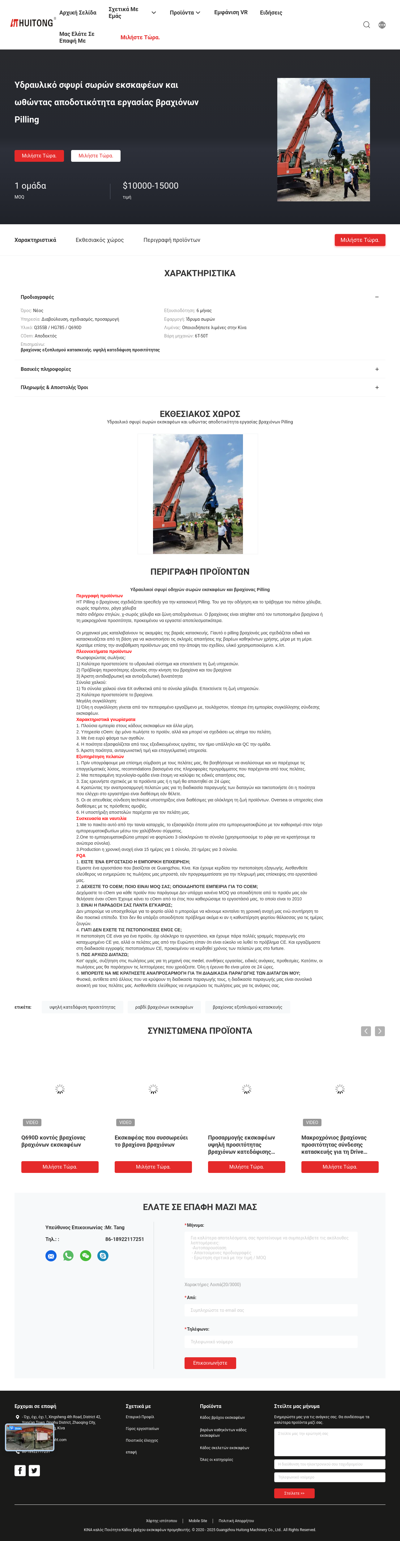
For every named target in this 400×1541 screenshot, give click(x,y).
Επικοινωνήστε (210, 1363)
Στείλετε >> (294, 1493)
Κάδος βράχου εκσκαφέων (222, 1417)
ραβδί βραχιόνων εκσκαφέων (164, 1007)
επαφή (131, 1452)
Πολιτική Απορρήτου (236, 1521)
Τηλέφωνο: (198, 1329)
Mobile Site (198, 1521)
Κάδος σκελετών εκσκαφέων (224, 1448)
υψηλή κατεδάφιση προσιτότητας (82, 1007)
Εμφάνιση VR (231, 12)
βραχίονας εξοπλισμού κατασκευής (248, 1007)
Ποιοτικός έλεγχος (142, 1440)
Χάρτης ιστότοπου (161, 1521)
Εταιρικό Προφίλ (140, 1417)
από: (191, 1297)
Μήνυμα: (195, 1225)
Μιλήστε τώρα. (39, 156)
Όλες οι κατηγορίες (216, 1459)
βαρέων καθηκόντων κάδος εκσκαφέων (223, 1433)
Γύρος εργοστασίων (142, 1429)
